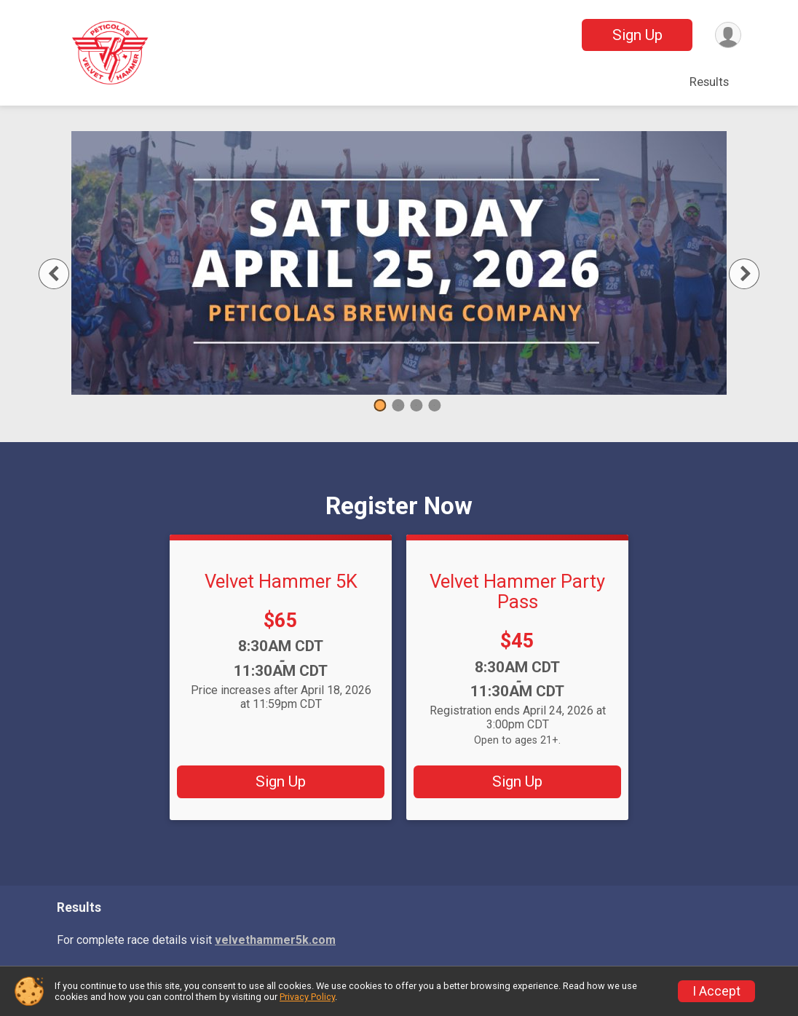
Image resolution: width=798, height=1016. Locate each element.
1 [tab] (379, 405)
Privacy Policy (307, 996)
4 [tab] (434, 405)
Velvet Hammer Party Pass (517, 591)
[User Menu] (727, 35)
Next (752, 273)
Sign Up (637, 35)
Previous (68, 273)
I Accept (716, 991)
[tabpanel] (399, 263)
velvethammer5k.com (275, 940)
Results (709, 82)
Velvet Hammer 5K (281, 581)
